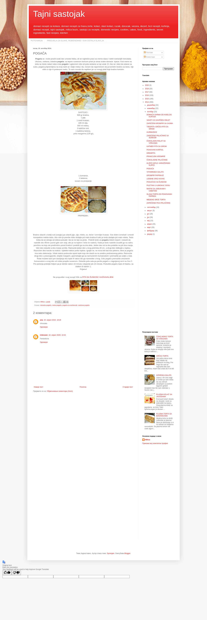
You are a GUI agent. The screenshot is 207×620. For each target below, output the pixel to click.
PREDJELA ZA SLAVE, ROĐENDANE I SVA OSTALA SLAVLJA (75, 40)
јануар (150, 234)
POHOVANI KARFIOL (155, 150)
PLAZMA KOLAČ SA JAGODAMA (164, 395)
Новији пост (38, 387)
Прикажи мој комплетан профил (155, 443)
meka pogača (57, 305)
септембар (151, 207)
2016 (147, 95)
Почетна (83, 387)
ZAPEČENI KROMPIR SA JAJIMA (160, 123)
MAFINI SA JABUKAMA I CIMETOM (156, 190)
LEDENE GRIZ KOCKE (156, 179)
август (150, 211)
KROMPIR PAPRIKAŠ (155, 175)
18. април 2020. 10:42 (57, 335)
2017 (147, 92)
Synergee (110, 553)
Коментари (149, 57)
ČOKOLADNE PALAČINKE (157, 160)
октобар (150, 112)
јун (148, 217)
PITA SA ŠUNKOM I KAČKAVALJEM (97, 277)
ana (41, 320)
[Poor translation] (16, 572)
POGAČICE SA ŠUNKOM (156, 182)
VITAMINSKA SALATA (155, 172)
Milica (147, 440)
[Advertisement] (83, 156)
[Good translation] (7, 572)
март (149, 227)
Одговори (44, 327)
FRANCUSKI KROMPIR (156, 156)
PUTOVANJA (37, 40)
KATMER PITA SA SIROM (157, 146)
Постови (148, 53)
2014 (147, 102)
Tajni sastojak (59, 14)
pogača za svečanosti (69, 305)
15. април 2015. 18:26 (52, 320)
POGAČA (150, 169)
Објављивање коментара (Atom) (60, 391)
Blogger (127, 553)
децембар (151, 105)
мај (148, 221)
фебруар (151, 231)
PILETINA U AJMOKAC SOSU (158, 185)
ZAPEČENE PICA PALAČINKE (158, 203)
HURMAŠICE (152, 132)
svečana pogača (84, 305)
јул (148, 214)
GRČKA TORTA (162, 356)
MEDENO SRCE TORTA (156, 200)
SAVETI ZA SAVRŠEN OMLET (158, 120)
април (149, 224)
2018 (147, 89)
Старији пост (128, 387)
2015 (147, 99)
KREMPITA (151, 153)
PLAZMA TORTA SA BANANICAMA (164, 415)
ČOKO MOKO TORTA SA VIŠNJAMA (164, 338)
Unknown (44, 335)
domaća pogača (45, 305)
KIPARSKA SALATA (163, 375)
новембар (151, 108)
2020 (147, 85)
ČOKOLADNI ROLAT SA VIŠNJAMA (156, 142)
